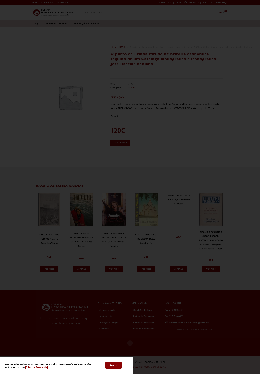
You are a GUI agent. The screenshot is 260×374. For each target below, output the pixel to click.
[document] (130, 187)
